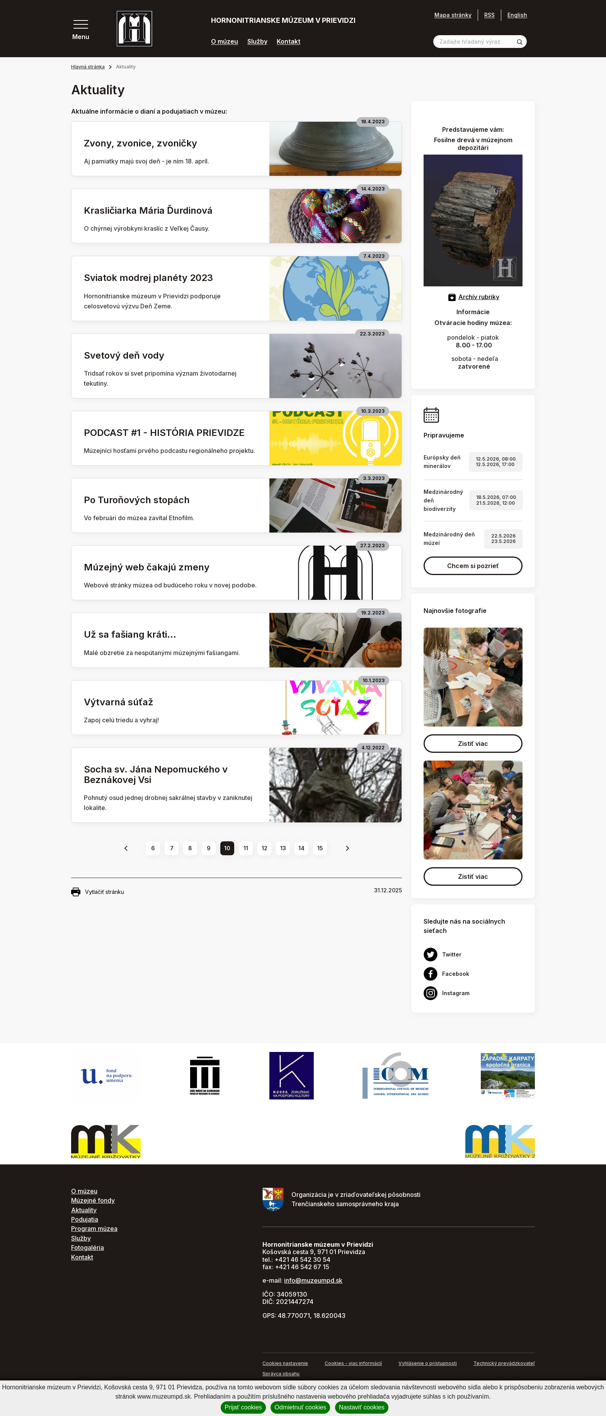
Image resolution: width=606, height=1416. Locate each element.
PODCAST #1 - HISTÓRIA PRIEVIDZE (164, 432)
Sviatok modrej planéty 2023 (148, 277)
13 (283, 848)
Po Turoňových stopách (137, 499)
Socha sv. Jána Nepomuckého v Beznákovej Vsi (156, 774)
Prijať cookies (243, 1407)
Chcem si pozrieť (473, 566)
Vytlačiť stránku (97, 892)
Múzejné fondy (93, 1200)
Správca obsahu (281, 1374)
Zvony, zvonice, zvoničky (140, 143)
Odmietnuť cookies (300, 1407)
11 (245, 848)
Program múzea (94, 1228)
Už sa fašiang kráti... (130, 634)
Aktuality (84, 1210)
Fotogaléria (87, 1247)
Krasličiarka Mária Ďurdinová (148, 210)
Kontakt (288, 41)
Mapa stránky (453, 15)
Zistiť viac (473, 743)
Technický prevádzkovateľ (504, 1363)
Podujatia (84, 1219)
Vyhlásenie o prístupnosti (427, 1363)
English (517, 15)
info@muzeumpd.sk (313, 1280)
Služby (257, 41)
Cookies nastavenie (285, 1363)
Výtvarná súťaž (118, 702)
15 (320, 848)
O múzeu (224, 41)
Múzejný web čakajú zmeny (146, 567)
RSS (489, 15)
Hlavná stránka (88, 67)
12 (264, 848)
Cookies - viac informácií (353, 1363)
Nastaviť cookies (362, 1407)
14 (301, 848)
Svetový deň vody (124, 355)
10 (227, 848)
